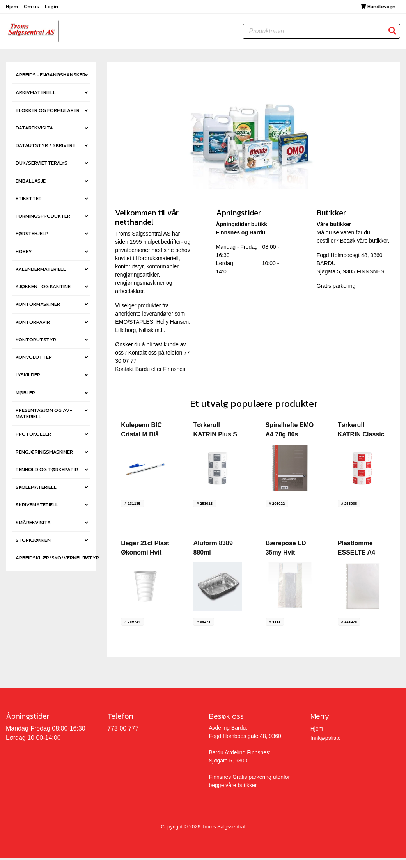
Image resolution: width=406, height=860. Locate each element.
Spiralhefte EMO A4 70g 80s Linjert (290, 436)
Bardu (142, 371)
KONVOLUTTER (34, 359)
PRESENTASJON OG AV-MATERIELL (44, 415)
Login (51, 7)
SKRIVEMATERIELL (37, 507)
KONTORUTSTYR (36, 342)
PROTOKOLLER (33, 436)
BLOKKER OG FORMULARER (48, 112)
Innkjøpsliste (325, 740)
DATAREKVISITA (34, 130)
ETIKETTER (29, 200)
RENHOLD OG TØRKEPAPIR (47, 471)
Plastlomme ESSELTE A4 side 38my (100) (361, 554)
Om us (32, 7)
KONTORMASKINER (38, 306)
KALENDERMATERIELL (41, 271)
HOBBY (24, 253)
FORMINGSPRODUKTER (43, 218)
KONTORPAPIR (33, 324)
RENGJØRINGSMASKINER (44, 454)
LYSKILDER (28, 377)
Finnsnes (174, 371)
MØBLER (25, 395)
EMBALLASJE (31, 183)
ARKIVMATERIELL (36, 94)
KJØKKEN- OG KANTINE (43, 289)
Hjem (12, 7)
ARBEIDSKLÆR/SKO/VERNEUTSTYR (53, 560)
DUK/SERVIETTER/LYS (41, 165)
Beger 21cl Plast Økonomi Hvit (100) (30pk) (145, 554)
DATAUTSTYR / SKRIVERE (45, 147)
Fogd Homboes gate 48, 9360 (245, 738)
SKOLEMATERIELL (36, 489)
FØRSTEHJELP (32, 235)
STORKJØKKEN (33, 542)
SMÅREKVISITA (33, 524)
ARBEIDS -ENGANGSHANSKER (50, 77)
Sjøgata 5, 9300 (228, 763)
